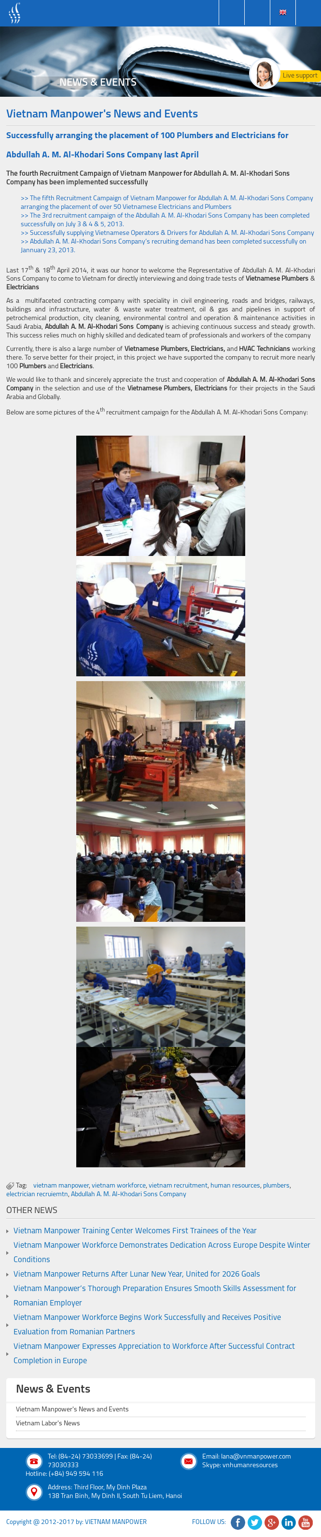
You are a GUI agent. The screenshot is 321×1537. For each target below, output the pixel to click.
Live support (300, 75)
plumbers (276, 1185)
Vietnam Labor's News (48, 1423)
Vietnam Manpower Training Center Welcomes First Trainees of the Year (135, 1231)
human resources (235, 1185)
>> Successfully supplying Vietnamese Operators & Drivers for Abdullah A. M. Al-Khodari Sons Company (167, 233)
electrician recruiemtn (37, 1194)
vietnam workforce (119, 1185)
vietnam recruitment (178, 1185)
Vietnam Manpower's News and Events (72, 1409)
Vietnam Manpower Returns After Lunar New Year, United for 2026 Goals (137, 1275)
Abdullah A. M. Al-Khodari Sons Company (128, 1194)
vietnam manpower (61, 1185)
